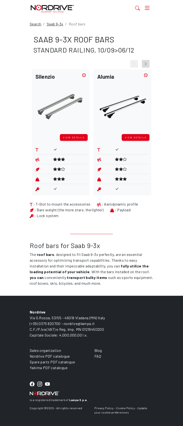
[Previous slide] (134, 64)
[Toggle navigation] (147, 8)
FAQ (97, 356)
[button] (61, 102)
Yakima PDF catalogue (49, 367)
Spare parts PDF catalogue (52, 362)
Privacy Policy (104, 408)
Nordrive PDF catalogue (50, 356)
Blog (98, 350)
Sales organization (45, 350)
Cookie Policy (125, 408)
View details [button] (74, 137)
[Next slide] (145, 64)
